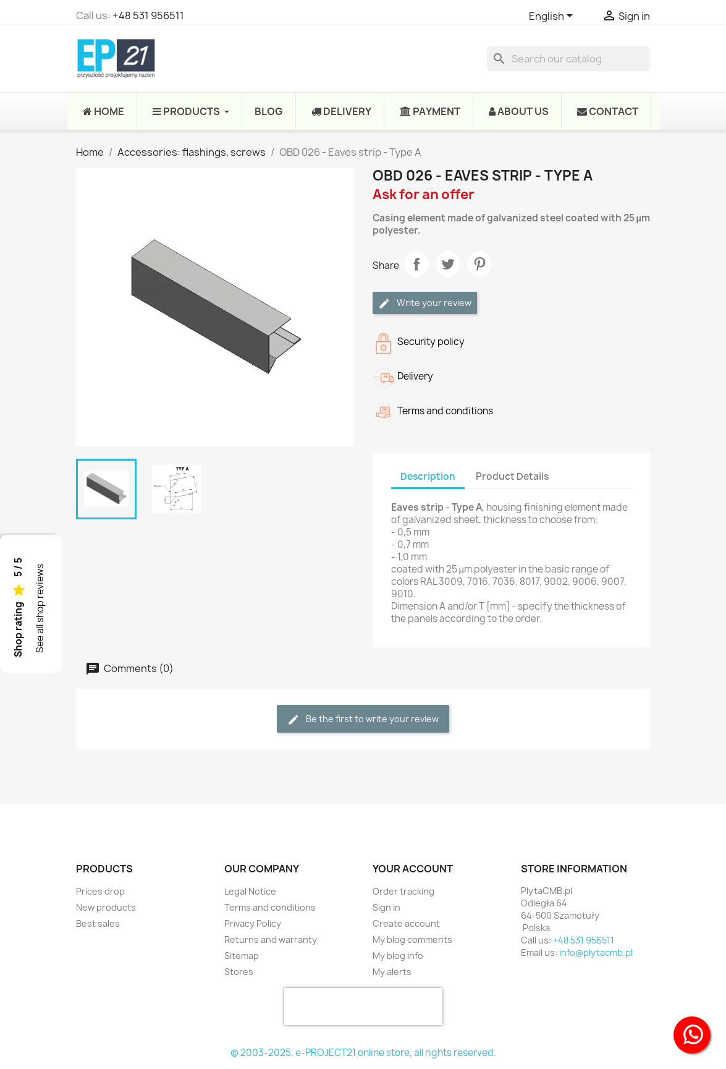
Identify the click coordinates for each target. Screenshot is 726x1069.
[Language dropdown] (553, 16)
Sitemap (241, 955)
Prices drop (100, 891)
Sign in (386, 907)
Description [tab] (427, 476)
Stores (238, 971)
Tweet (448, 264)
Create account (406, 923)
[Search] (568, 58)
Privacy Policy (252, 923)
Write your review (424, 303)
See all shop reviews (39, 608)
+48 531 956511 (148, 15)
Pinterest (479, 264)
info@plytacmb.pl (596, 952)
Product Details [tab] (512, 476)
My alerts (392, 971)
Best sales (98, 923)
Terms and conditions (270, 907)
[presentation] (363, 1006)
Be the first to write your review (363, 719)
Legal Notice (250, 891)
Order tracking (403, 891)
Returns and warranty (270, 939)
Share (416, 264)
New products (106, 907)
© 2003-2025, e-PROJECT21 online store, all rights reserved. (363, 1052)
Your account (413, 868)
